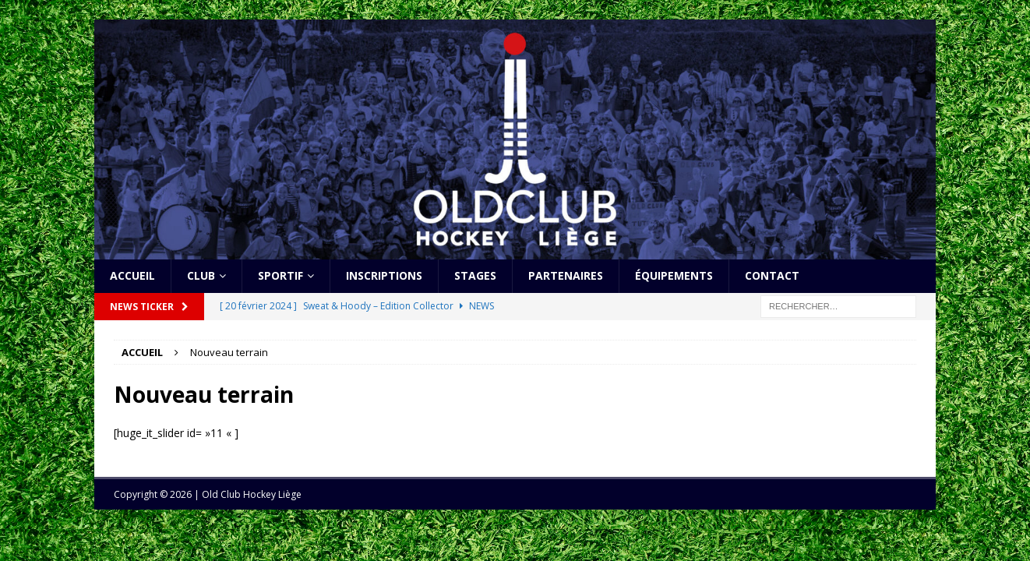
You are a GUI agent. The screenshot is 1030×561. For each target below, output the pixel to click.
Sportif (280, 275)
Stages (475, 275)
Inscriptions (384, 275)
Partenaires (565, 275)
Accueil (132, 275)
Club (201, 275)
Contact (772, 275)
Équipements (674, 275)
